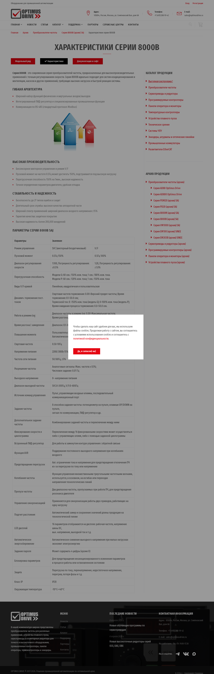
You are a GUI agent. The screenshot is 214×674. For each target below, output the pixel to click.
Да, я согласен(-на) (87, 351)
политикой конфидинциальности (91, 338)
